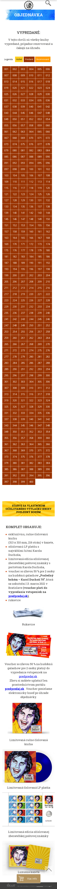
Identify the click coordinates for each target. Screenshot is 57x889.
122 (15, 194)
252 (48, 325)
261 (23, 338)
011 (40, 75)
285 (23, 363)
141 (23, 212)
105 (23, 175)
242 (15, 319)
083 (40, 150)
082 (31, 150)
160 (31, 231)
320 (15, 400)
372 (48, 450)
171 (23, 244)
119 (40, 188)
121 (6, 194)
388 (31, 469)
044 (15, 113)
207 (23, 281)
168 (48, 237)
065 (40, 131)
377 (40, 456)
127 (6, 200)
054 (48, 119)
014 (15, 81)
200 (15, 275)
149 (40, 219)
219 (23, 294)
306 (48, 381)
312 (48, 388)
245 (40, 319)
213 (23, 288)
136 (31, 206)
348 (48, 425)
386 (15, 469)
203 (40, 275)
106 (31, 175)
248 (15, 325)
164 (15, 237)
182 (15, 256)
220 (31, 294)
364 (31, 444)
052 (31, 119)
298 (31, 375)
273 (23, 350)
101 (40, 169)
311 (40, 388)
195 (23, 269)
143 (40, 212)
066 (48, 131)
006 (48, 69)
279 (23, 356)
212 (15, 288)
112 (31, 181)
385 (6, 469)
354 (48, 431)
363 (23, 444)
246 (48, 319)
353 (40, 431)
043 (6, 113)
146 (15, 219)
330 (48, 406)
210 (48, 281)
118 (31, 188)
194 (15, 269)
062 (15, 131)
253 (6, 331)
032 (15, 100)
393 (23, 475)
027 (23, 94)
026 (15, 94)
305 (40, 381)
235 (6, 313)
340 (31, 419)
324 (48, 400)
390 (48, 469)
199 (6, 275)
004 (31, 69)
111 (23, 181)
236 (15, 313)
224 (15, 300)
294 (48, 369)
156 (48, 225)
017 (40, 81)
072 (48, 138)
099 (23, 169)
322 (31, 400)
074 (15, 144)
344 (15, 425)
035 (40, 100)
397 (6, 481)
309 (23, 388)
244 (31, 319)
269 (40, 344)
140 (15, 212)
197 (40, 269)
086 (15, 156)
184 (31, 256)
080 (15, 150)
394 (31, 475)
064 (31, 131)
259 (6, 338)
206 (15, 281)
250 (31, 325)
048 (48, 113)
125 (40, 194)
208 (31, 281)
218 (15, 294)
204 (48, 275)
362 (15, 444)
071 (40, 138)
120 (48, 188)
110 (15, 181)
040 (31, 106)
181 (6, 256)
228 (48, 300)
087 (23, 156)
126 (48, 194)
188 (15, 263)
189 (23, 263)
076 (31, 144)
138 (48, 206)
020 (15, 88)
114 (48, 181)
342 (48, 419)
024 (48, 88)
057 (23, 125)
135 (23, 206)
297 (23, 375)
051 (23, 119)
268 (31, 344)
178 (31, 250)
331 (6, 413)
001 (6, 69)
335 (40, 413)
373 (6, 456)
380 (15, 463)
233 (40, 306)
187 (6, 263)
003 (23, 69)
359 (40, 438)
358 (31, 438)
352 (31, 431)
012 (48, 75)
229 (6, 306)
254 (15, 331)
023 (40, 88)
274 (31, 350)
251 (40, 325)
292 (31, 369)
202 (31, 275)
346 (31, 425)
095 (40, 163)
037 (6, 106)
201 (23, 275)
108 (48, 175)
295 (6, 375)
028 (31, 94)
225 (23, 300)
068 (15, 138)
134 (15, 206)
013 (6, 81)
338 (15, 419)
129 (23, 200)
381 (23, 463)
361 (6, 444)
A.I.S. (49, 886)
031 (6, 100)
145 (6, 219)
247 (6, 325)
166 (31, 237)
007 (6, 75)
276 (48, 350)
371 (40, 450)
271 (6, 350)
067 (6, 138)
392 (15, 475)
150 (48, 219)
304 (31, 381)
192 (48, 263)
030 (48, 94)
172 (31, 244)
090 (48, 156)
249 (23, 325)
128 (15, 200)
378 (48, 456)
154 (31, 225)
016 (31, 81)
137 (40, 206)
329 (40, 406)
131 (40, 200)
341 (40, 419)
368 (15, 450)
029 (40, 94)
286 (31, 363)
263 (40, 338)
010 (31, 75)
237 (23, 313)
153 (23, 225)
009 (23, 75)
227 (40, 300)
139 (6, 212)
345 (23, 425)
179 (40, 250)
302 (15, 381)
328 (31, 406)
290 (15, 369)
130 (31, 200)
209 (40, 281)
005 (40, 69)
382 (31, 463)
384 (48, 463)
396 (48, 475)
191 (40, 263)
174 (48, 244)
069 (23, 138)
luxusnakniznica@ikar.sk (40, 886)
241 (6, 319)
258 (48, 331)
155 (40, 225)
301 (6, 381)
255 (23, 331)
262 (31, 338)
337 (6, 419)
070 (31, 138)
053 (40, 119)
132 (48, 200)
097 (6, 169)
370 (31, 450)
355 (6, 438)
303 (23, 381)
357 (23, 438)
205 (6, 281)
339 (23, 419)
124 (31, 194)
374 (15, 456)
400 (31, 481)
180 (48, 250)
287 (40, 363)
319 (6, 400)
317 (40, 394)
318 (48, 394)
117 (23, 188)
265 (6, 344)
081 (23, 150)
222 (48, 294)
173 (40, 244)
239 (40, 313)
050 (15, 119)
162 (48, 231)
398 (15, 481)
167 (40, 237)
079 (6, 150)
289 (6, 369)
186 (48, 256)
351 (23, 431)
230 (15, 306)
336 (48, 413)
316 (31, 394)
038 (15, 106)
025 (6, 94)
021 (23, 88)
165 (23, 237)
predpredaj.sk (18, 596)
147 (23, 219)
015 (23, 81)
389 (40, 469)
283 (6, 363)
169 (6, 244)
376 (31, 456)
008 (15, 75)
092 (15, 163)
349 (6, 431)
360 (48, 438)
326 (15, 406)
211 (6, 288)
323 (40, 400)
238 (31, 313)
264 (48, 338)
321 (23, 400)
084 (48, 150)
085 (6, 156)
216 (48, 288)
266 (15, 344)
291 (23, 369)
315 (23, 394)
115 (6, 188)
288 (48, 363)
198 (48, 269)
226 (31, 300)
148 (31, 219)
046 (31, 113)
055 (6, 125)
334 (31, 413)
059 (40, 125)
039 (23, 106)
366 (48, 444)
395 (40, 475)
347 (40, 425)
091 (6, 163)
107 (40, 175)
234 (48, 306)
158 (15, 231)
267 (23, 344)
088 (31, 156)
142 (31, 212)
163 (6, 237)
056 (15, 125)
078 (48, 144)
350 (15, 431)
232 (31, 306)
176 (15, 250)
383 (40, 463)
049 (6, 119)
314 (15, 394)
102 (48, 169)
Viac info (32, 878)
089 (40, 156)
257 (40, 331)
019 (6, 88)
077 (40, 144)
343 (6, 425)
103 (6, 175)
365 (40, 444)
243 (23, 319)
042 (48, 106)
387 (23, 469)
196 (31, 269)
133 (6, 206)
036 (48, 100)
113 (40, 181)
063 (23, 131)
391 (6, 475)
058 (31, 125)
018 (48, 81)
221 (40, 294)
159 (23, 231)
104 (15, 175)
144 (48, 212)
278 (15, 356)
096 (48, 163)
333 (23, 413)
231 (23, 306)
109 (6, 181)
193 (6, 269)
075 (23, 144)
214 (31, 288)
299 (40, 375)
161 (40, 231)
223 (6, 300)
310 (31, 388)
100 (31, 169)
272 (15, 350)
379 (6, 463)
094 (31, 163)
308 (15, 388)
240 (48, 313)
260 (15, 338)
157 (6, 231)
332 (15, 413)
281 (40, 356)
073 (6, 144)
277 (6, 356)
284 (15, 363)
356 (15, 438)
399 (23, 481)
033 (23, 100)
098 (15, 169)
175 (6, 250)
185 (40, 256)
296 (15, 375)
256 (31, 331)
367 (6, 450)
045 (23, 113)
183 (23, 256)
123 (23, 194)
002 (15, 69)
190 (31, 263)
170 (15, 244)
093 (23, 163)
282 (48, 356)
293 (40, 369)
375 (23, 456)
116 (15, 188)
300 (48, 375)
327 (23, 406)
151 (6, 225)
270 (48, 344)
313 (6, 394)
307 (6, 388)
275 (40, 350)
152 (15, 225)
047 (40, 113)
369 (23, 450)
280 (31, 356)
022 (31, 88)
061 (6, 131)
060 (48, 125)
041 (40, 106)
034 (31, 100)
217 (6, 294)
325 (6, 406)
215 (40, 288)
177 (23, 250)
